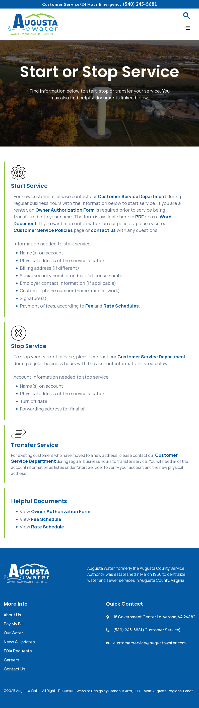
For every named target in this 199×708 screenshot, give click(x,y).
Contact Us (14, 669)
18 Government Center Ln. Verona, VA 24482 (154, 617)
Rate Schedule (47, 527)
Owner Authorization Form (65, 210)
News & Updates (19, 642)
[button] (186, 15)
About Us (12, 615)
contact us (103, 230)
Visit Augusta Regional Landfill (169, 691)
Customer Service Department (132, 196)
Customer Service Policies (43, 230)
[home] (33, 24)
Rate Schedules (121, 306)
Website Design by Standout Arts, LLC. (108, 691)
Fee (89, 306)
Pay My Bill (14, 624)
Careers (11, 660)
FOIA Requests (18, 651)
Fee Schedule (46, 519)
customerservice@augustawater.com (149, 643)
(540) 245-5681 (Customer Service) (147, 630)
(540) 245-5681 (140, 4)
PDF (139, 217)
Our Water (13, 633)
